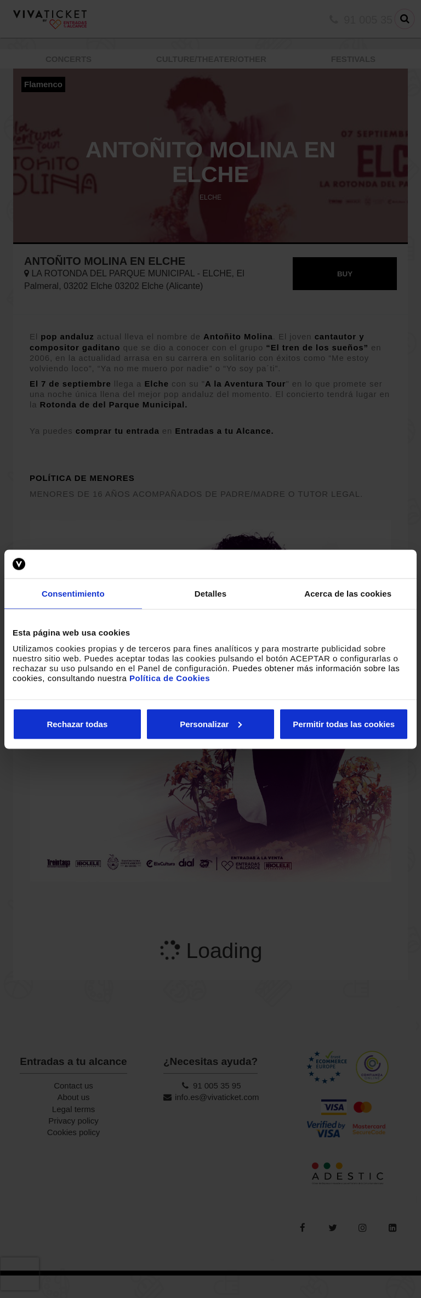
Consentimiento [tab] (73, 593)
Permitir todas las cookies (344, 723)
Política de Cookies (169, 677)
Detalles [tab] (210, 593)
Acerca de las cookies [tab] (347, 593)
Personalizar (211, 723)
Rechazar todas (77, 723)
